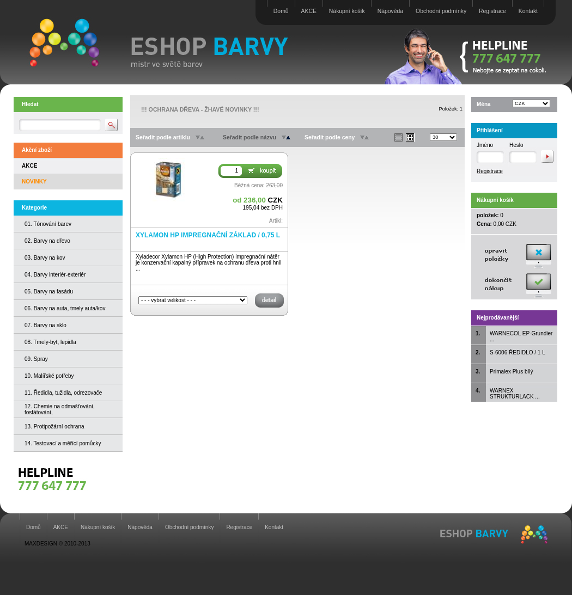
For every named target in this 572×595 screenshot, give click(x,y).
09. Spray (36, 359)
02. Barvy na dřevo (47, 241)
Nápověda (390, 11)
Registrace (492, 11)
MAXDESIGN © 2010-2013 (57, 544)
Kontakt (528, 11)
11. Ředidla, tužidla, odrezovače (63, 393)
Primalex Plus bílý (511, 372)
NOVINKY (34, 182)
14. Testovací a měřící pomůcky (63, 443)
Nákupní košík (347, 11)
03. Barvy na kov (45, 258)
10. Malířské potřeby (49, 376)
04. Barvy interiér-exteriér (55, 275)
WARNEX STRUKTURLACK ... (515, 394)
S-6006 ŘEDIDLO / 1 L (517, 352)
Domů (281, 11)
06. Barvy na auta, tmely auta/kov (65, 308)
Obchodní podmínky (441, 11)
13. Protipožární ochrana (54, 427)
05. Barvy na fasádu (49, 292)
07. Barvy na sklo (45, 325)
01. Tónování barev (48, 224)
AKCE (309, 11)
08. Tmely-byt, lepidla (50, 342)
